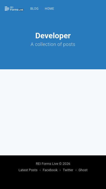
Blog (34, 8)
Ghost (83, 170)
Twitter (68, 170)
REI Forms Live (47, 164)
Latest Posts (28, 170)
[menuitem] (34, 9)
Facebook (50, 170)
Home (49, 8)
